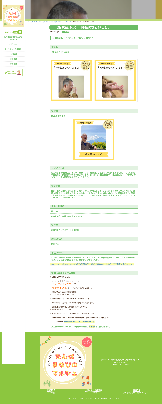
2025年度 (13, 64)
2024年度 (13, 59)
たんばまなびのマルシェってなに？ (13, 38)
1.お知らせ (13, 44)
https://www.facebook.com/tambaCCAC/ (79, 322)
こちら (92, 326)
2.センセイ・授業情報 (13, 49)
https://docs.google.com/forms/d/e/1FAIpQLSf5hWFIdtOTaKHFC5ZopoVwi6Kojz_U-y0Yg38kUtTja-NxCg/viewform (92, 264)
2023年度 (13, 54)
